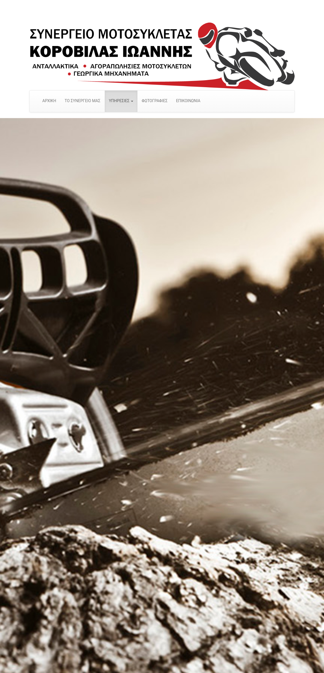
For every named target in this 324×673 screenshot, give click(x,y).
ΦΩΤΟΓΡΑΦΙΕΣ (155, 100)
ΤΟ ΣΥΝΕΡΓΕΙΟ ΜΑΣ (82, 100)
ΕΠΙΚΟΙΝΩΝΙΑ (188, 100)
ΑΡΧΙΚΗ (49, 100)
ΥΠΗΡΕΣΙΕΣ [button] (121, 100)
